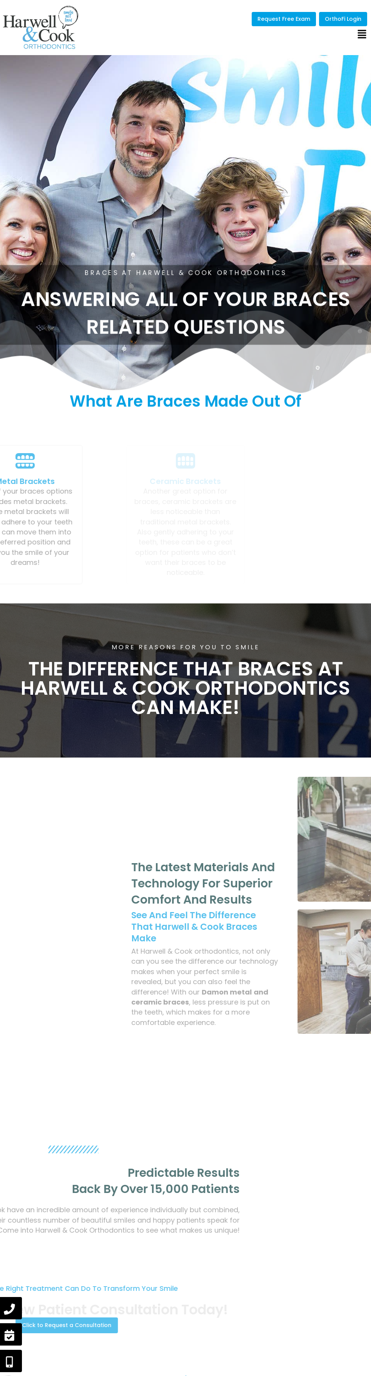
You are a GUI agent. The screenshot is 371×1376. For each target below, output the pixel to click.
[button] (362, 34)
